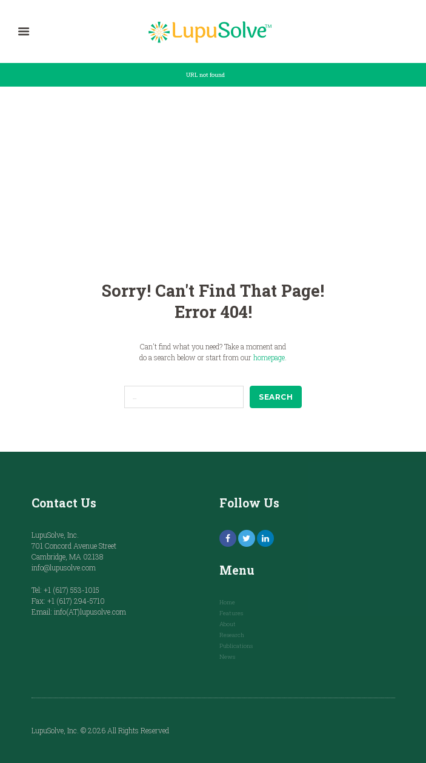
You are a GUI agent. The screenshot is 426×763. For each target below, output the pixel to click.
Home (227, 602)
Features (231, 613)
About (227, 624)
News (227, 657)
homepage (269, 357)
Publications (236, 646)
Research (231, 635)
